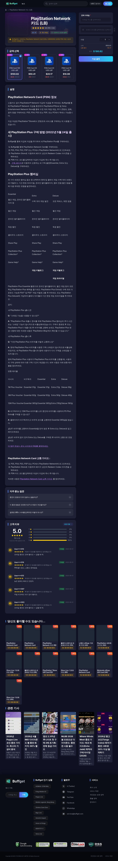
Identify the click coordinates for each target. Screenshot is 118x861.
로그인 (108, 4)
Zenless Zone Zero (42, 807)
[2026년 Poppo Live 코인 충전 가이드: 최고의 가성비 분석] (13, 735)
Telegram (68, 792)
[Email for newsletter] (12, 794)
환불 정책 (93, 798)
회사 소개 (93, 787)
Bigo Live (39, 813)
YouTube (67, 797)
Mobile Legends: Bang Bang (45, 802)
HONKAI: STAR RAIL (42, 786)
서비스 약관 (94, 791)
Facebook (68, 803)
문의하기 (93, 802)
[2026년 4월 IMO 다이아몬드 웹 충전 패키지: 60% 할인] (31, 735)
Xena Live (39, 834)
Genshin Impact (41, 818)
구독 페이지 (16, 163)
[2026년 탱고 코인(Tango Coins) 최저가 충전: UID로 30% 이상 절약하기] (104, 737)
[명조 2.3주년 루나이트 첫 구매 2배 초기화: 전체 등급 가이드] (50, 735)
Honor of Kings (41, 823)
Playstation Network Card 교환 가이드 (36, 479)
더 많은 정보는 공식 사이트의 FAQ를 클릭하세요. (28, 446)
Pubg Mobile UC (41, 791)
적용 (114, 29)
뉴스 (23, 4)
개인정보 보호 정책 (97, 795)
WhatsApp (68, 808)
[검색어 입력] (66, 3)
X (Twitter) (68, 786)
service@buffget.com (72, 814)
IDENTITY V (39, 828)
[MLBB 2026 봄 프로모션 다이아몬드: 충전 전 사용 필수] (68, 734)
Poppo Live (39, 797)
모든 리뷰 (68, 524)
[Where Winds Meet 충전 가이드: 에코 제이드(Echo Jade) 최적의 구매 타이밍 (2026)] (86, 739)
